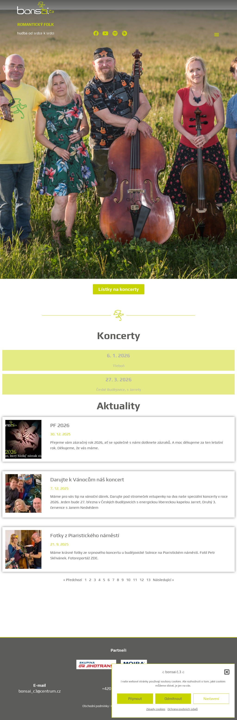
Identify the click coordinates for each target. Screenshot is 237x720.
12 (142, 580)
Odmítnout (173, 699)
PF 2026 (60, 425)
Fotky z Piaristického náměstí (85, 535)
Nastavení (211, 699)
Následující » (163, 580)
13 (148, 580)
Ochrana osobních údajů (183, 709)
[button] (227, 672)
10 (128, 580)
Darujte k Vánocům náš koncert (87, 479)
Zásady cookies (155, 709)
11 (135, 580)
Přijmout (135, 699)
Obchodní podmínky (95, 706)
